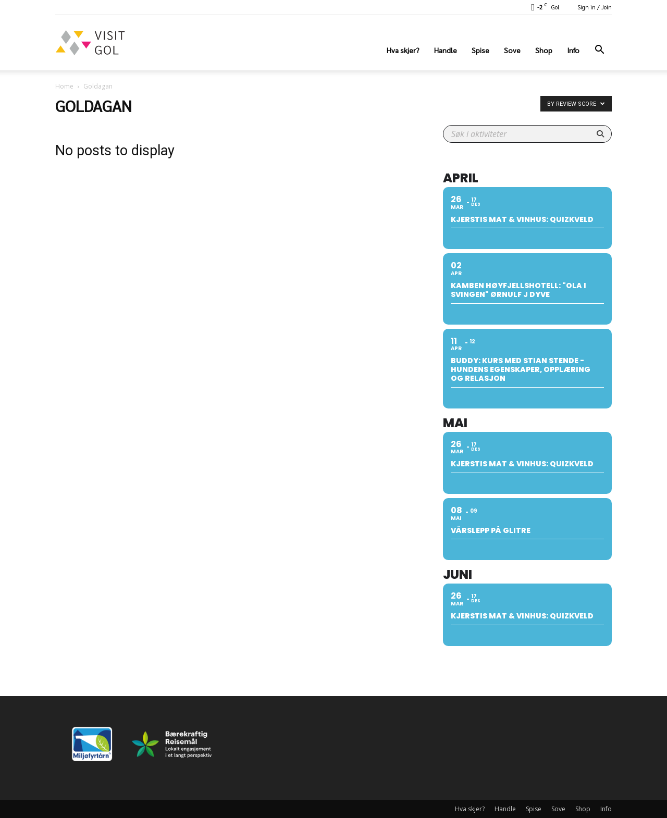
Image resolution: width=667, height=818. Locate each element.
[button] (599, 51)
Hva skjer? (403, 50)
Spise (480, 50)
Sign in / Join (594, 7)
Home (64, 86)
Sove (512, 50)
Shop (543, 50)
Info (573, 50)
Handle (445, 50)
